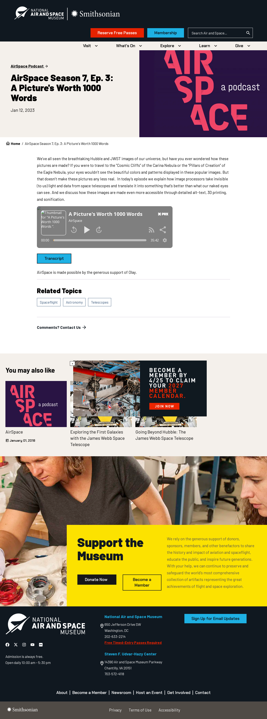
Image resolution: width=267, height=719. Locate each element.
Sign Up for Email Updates (215, 618)
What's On (125, 45)
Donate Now (96, 579)
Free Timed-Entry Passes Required (133, 642)
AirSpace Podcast (27, 66)
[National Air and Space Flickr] (41, 644)
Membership (165, 32)
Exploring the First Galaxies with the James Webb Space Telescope (97, 438)
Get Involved (178, 692)
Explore (167, 45)
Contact (203, 692)
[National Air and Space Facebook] (7, 644)
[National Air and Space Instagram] (24, 644)
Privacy (115, 710)
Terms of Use (140, 710)
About (62, 692)
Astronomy (74, 302)
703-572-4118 (114, 674)
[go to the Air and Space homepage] (45, 624)
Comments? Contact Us (62, 327)
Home (15, 143)
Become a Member (142, 582)
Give (239, 45)
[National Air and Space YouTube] (32, 644)
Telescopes (99, 302)
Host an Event (149, 692)
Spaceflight (49, 302)
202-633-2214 (115, 636)
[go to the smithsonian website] (96, 14)
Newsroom (121, 692)
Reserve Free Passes (117, 32)
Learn (204, 45)
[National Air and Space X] (16, 644)
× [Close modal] (72, 363)
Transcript (54, 258)
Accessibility (169, 710)
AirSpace (14, 431)
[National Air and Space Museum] (39, 13)
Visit (87, 45)
